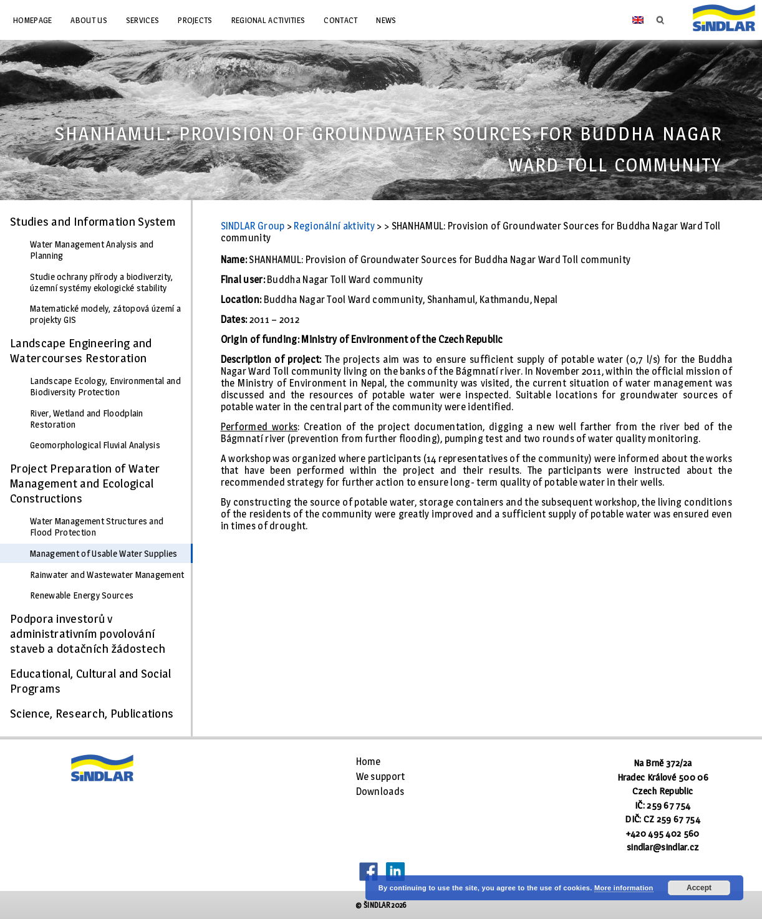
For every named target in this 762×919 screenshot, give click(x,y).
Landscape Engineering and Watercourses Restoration (81, 350)
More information (623, 888)
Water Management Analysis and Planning (92, 250)
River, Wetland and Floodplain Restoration (86, 419)
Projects (195, 20)
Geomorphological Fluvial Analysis (95, 445)
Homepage (32, 20)
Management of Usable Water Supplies (104, 553)
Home (368, 761)
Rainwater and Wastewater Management (107, 574)
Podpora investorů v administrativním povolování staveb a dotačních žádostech (87, 633)
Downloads (380, 791)
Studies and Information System (93, 221)
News (386, 20)
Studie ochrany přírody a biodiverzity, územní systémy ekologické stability (101, 282)
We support (380, 776)
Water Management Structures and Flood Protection (96, 527)
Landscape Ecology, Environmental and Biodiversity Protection (105, 386)
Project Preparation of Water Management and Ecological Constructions (85, 483)
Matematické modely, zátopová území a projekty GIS (105, 314)
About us (88, 20)
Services (142, 20)
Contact (340, 20)
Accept (699, 887)
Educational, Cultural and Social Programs (90, 681)
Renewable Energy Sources (81, 595)
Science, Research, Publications (91, 713)
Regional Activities (268, 20)
